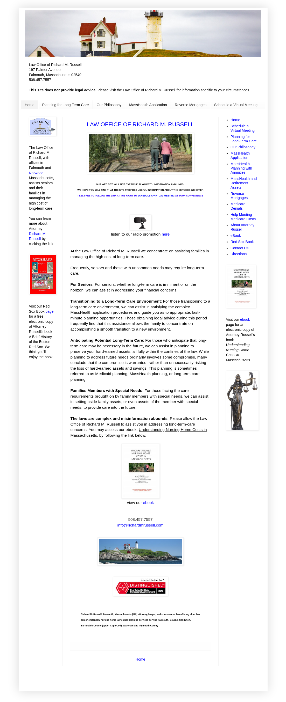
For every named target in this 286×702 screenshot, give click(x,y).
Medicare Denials (238, 206)
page (49, 311)
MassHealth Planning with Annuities (241, 168)
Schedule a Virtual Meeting (235, 105)
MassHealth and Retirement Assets (244, 183)
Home (29, 105)
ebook (245, 319)
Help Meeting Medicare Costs (243, 217)
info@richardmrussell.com (140, 525)
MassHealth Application (148, 105)
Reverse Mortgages (190, 105)
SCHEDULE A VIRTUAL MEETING (156, 195)
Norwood (36, 173)
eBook (236, 235)
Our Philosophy (109, 105)
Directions (239, 254)
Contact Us (239, 248)
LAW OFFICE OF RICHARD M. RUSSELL (140, 124)
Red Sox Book (242, 242)
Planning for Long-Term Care (65, 105)
